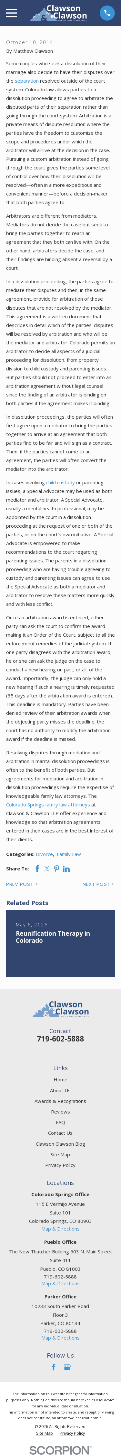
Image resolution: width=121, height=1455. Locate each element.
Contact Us (60, 1133)
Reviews (60, 1111)
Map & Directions (60, 1228)
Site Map (60, 1154)
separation (27, 80)
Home (60, 1079)
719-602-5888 (60, 1039)
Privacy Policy (60, 1165)
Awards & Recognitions (60, 1101)
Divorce (44, 854)
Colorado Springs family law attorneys (48, 804)
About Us (60, 1090)
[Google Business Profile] (67, 1367)
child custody (60, 482)
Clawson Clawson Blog (60, 1144)
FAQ (60, 1122)
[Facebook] (53, 1367)
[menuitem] (44, 1433)
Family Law (69, 854)
